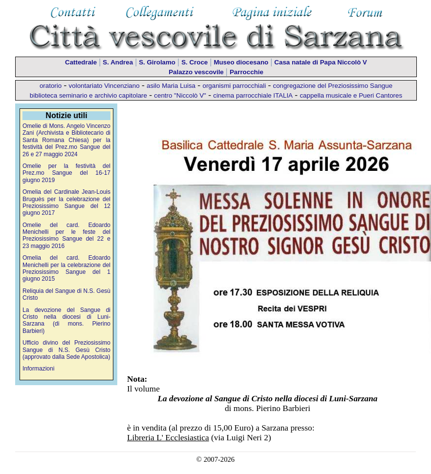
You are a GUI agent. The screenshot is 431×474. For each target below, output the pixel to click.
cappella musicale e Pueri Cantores (351, 95)
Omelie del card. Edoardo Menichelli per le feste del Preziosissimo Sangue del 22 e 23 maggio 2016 (66, 235)
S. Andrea (118, 62)
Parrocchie (246, 72)
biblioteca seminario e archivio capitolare (88, 95)
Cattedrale (81, 62)
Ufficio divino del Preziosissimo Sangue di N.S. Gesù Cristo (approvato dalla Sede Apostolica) (66, 349)
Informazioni (38, 368)
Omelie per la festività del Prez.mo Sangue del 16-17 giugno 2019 (66, 173)
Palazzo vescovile (196, 72)
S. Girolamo (157, 62)
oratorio (51, 85)
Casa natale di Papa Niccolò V (320, 62)
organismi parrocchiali (234, 85)
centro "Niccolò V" (180, 95)
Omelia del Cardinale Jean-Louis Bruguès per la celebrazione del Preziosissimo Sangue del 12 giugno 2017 (66, 202)
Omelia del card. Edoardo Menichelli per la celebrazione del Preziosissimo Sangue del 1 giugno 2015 (66, 268)
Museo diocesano (241, 62)
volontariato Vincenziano (104, 85)
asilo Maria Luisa (171, 85)
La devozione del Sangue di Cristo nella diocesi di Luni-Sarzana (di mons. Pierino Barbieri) (66, 320)
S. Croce (194, 62)
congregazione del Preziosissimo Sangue (333, 85)
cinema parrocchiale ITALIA (253, 95)
